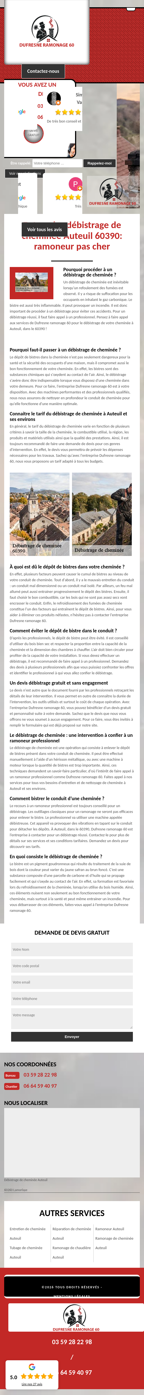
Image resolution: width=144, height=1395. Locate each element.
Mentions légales (72, 1296)
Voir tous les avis (44, 229)
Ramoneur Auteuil (109, 1229)
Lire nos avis (32, 1384)
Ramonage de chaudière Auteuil (72, 1253)
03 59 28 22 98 (40, 1074)
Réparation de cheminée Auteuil (72, 1234)
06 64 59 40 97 (40, 1085)
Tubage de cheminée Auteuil (26, 1253)
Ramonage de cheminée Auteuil (114, 1243)
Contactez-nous (43, 71)
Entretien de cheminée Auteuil (28, 1234)
